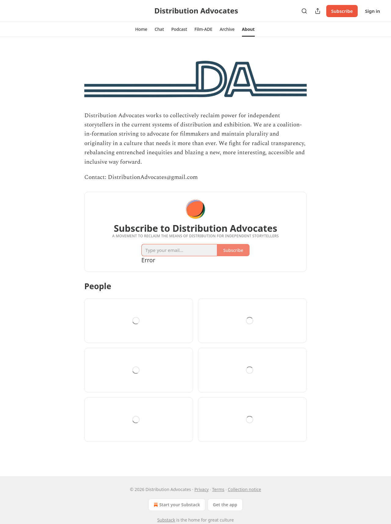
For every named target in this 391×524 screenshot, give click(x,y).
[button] (141, 29)
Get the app (225, 505)
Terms (218, 489)
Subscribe (342, 11)
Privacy (201, 489)
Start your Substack (176, 504)
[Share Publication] (318, 11)
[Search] (304, 11)
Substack (166, 520)
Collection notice (244, 489)
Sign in (372, 11)
